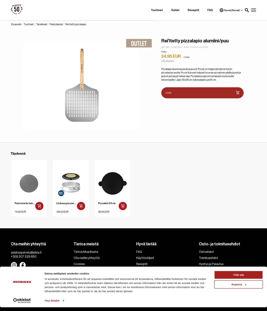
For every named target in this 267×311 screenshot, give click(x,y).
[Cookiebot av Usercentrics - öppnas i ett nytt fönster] (22, 304)
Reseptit (193, 10)
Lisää (203, 93)
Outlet (175, 10)
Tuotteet (157, 10)
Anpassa (238, 288)
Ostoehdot (206, 251)
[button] (247, 10)
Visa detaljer (52, 304)
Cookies (79, 264)
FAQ (210, 10)
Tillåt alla (238, 278)
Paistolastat (56, 24)
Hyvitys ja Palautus (211, 264)
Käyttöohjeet (145, 257)
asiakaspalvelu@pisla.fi (26, 252)
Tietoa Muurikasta (86, 251)
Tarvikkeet (41, 24)
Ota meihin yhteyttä (87, 257)
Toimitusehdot (208, 257)
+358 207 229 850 (23, 256)
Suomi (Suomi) (231, 10)
